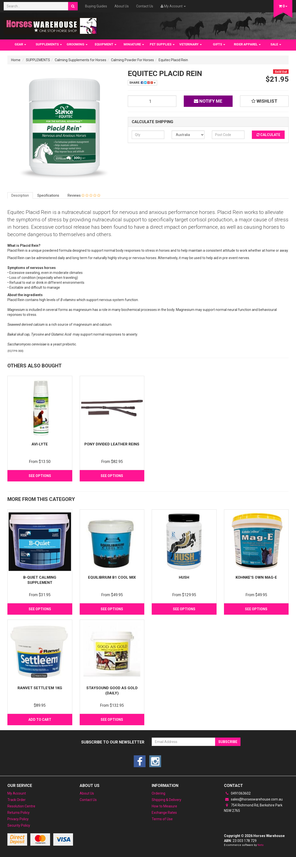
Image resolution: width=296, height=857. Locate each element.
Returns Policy (18, 813)
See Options (40, 476)
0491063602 (237, 793)
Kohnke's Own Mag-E (256, 577)
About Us (121, 6)
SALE (275, 44)
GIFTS (219, 44)
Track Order (16, 800)
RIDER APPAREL (247, 44)
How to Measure (164, 806)
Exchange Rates (164, 813)
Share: (142, 82)
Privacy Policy (18, 819)
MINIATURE (134, 44)
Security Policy (18, 825)
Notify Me (208, 101)
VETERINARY (190, 44)
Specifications (48, 195)
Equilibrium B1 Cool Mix (112, 577)
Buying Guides (96, 6)
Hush (184, 577)
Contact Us (144, 6)
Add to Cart (39, 720)
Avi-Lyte (40, 444)
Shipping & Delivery (166, 800)
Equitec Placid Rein (173, 60)
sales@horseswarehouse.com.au (253, 799)
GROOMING (77, 44)
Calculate (268, 135)
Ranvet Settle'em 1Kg (40, 688)
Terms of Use (162, 819)
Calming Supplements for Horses (80, 60)
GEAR (20, 44)
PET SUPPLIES (162, 44)
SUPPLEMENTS (49, 44)
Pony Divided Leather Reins (111, 444)
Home (15, 60)
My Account (16, 793)
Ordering (158, 793)
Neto (261, 845)
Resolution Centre (21, 806)
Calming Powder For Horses (132, 60)
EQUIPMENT (105, 44)
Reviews (84, 195)
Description (20, 195)
